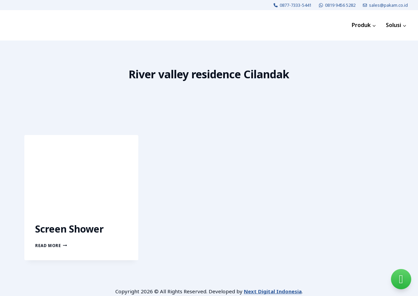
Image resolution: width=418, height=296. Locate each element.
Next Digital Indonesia (273, 291)
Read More (51, 245)
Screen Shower (69, 228)
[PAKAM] (28, 25)
